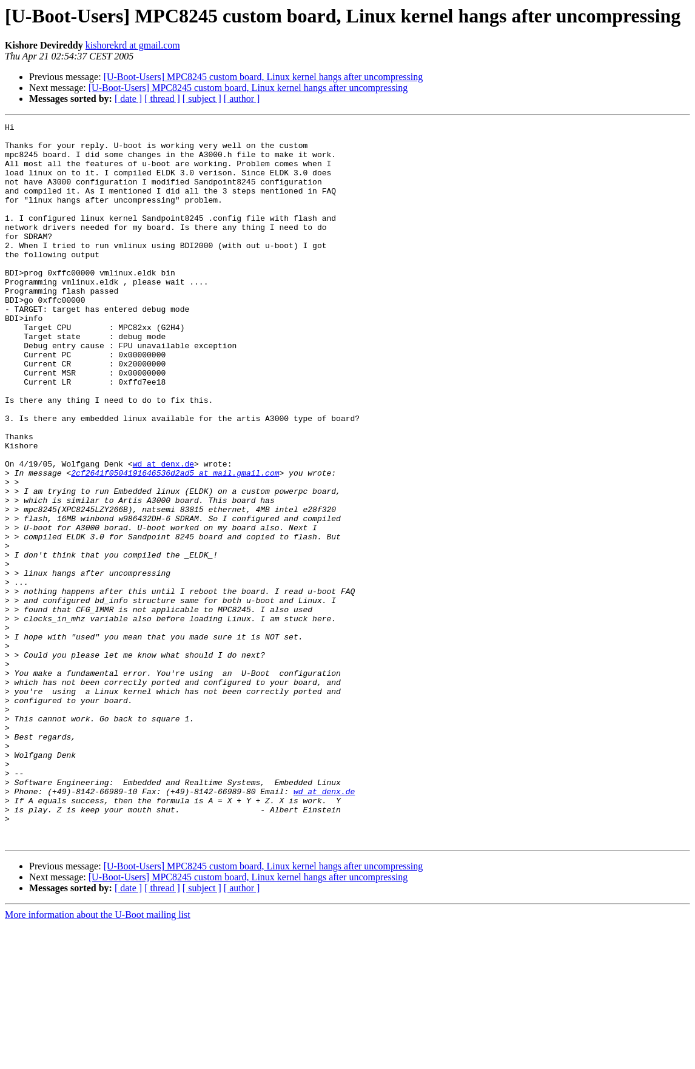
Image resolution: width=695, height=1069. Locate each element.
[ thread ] (162, 98)
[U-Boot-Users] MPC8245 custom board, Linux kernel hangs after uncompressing (263, 77)
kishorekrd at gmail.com (133, 45)
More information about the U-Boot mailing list (97, 1058)
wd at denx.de (163, 532)
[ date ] (128, 98)
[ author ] (242, 98)
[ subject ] (202, 98)
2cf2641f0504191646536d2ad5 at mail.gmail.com (175, 543)
